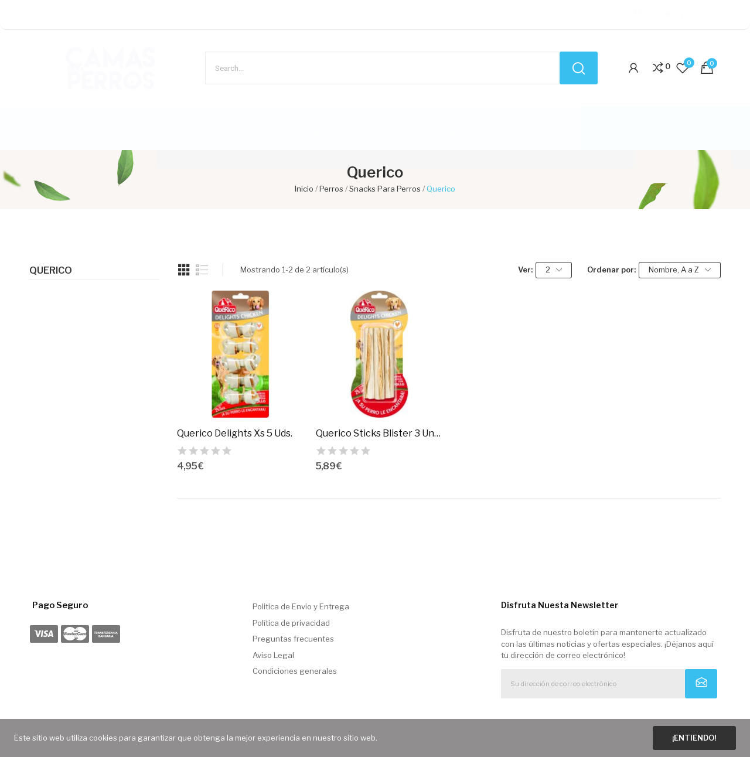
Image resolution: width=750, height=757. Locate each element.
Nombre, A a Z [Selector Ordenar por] (680, 270)
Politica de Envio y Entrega (301, 606)
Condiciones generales (295, 671)
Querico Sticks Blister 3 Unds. (379, 433)
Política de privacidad (291, 623)
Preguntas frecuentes (293, 638)
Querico (50, 270)
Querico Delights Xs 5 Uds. (234, 433)
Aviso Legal (273, 655)
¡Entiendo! (694, 737)
